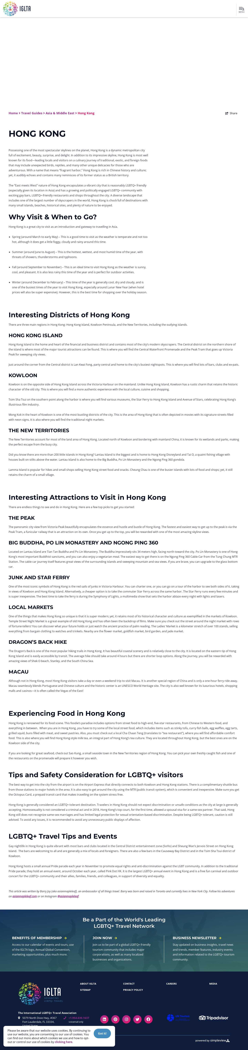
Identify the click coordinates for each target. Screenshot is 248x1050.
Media (213, 983)
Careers (171, 983)
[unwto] (179, 1018)
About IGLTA (88, 983)
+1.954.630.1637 (76, 1018)
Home (14, 113)
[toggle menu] (241, 10)
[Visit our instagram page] (126, 1019)
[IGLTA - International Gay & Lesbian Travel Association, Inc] (17, 8)
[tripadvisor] (214, 1018)
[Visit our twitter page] (137, 1019)
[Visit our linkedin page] (104, 1019)
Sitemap (85, 989)
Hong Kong (86, 113)
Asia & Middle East (61, 113)
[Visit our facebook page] (148, 1019)
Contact (129, 983)
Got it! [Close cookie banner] (102, 1033)
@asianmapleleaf (68, 896)
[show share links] (231, 113)
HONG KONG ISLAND (36, 335)
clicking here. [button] (64, 1042)
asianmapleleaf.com (24, 896)
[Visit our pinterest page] (115, 1019)
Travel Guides (33, 113)
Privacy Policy (133, 989)
